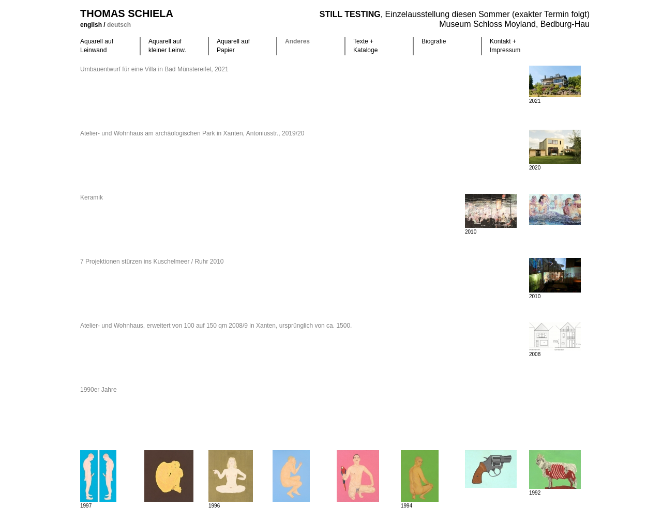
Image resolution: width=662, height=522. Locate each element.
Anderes (297, 41)
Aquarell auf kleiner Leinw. (167, 46)
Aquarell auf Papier (233, 46)
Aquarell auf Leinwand (96, 46)
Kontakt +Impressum (505, 46)
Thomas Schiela (126, 13)
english (91, 24)
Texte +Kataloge (365, 46)
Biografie (434, 41)
